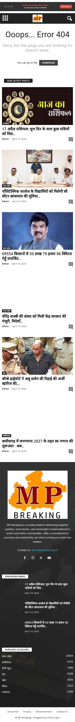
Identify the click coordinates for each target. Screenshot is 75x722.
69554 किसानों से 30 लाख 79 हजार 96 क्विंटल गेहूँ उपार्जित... (37, 256)
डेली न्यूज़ (6, 668)
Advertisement (44, 711)
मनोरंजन (6, 692)
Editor (5, 138)
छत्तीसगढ (6, 435)
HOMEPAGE (48, 63)
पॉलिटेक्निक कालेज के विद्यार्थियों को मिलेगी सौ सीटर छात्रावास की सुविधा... (34, 194)
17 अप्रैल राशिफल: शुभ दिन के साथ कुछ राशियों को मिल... (35, 131)
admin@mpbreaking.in (44, 550)
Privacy (27, 711)
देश (4, 373)
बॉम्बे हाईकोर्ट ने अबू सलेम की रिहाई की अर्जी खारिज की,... (33, 381)
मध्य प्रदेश (6, 185)
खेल (4, 680)
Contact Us (62, 711)
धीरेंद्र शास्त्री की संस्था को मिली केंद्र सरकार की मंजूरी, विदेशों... (34, 319)
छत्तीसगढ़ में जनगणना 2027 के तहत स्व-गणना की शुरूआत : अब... (37, 444)
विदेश (4, 686)
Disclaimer (13, 711)
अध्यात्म (6, 123)
